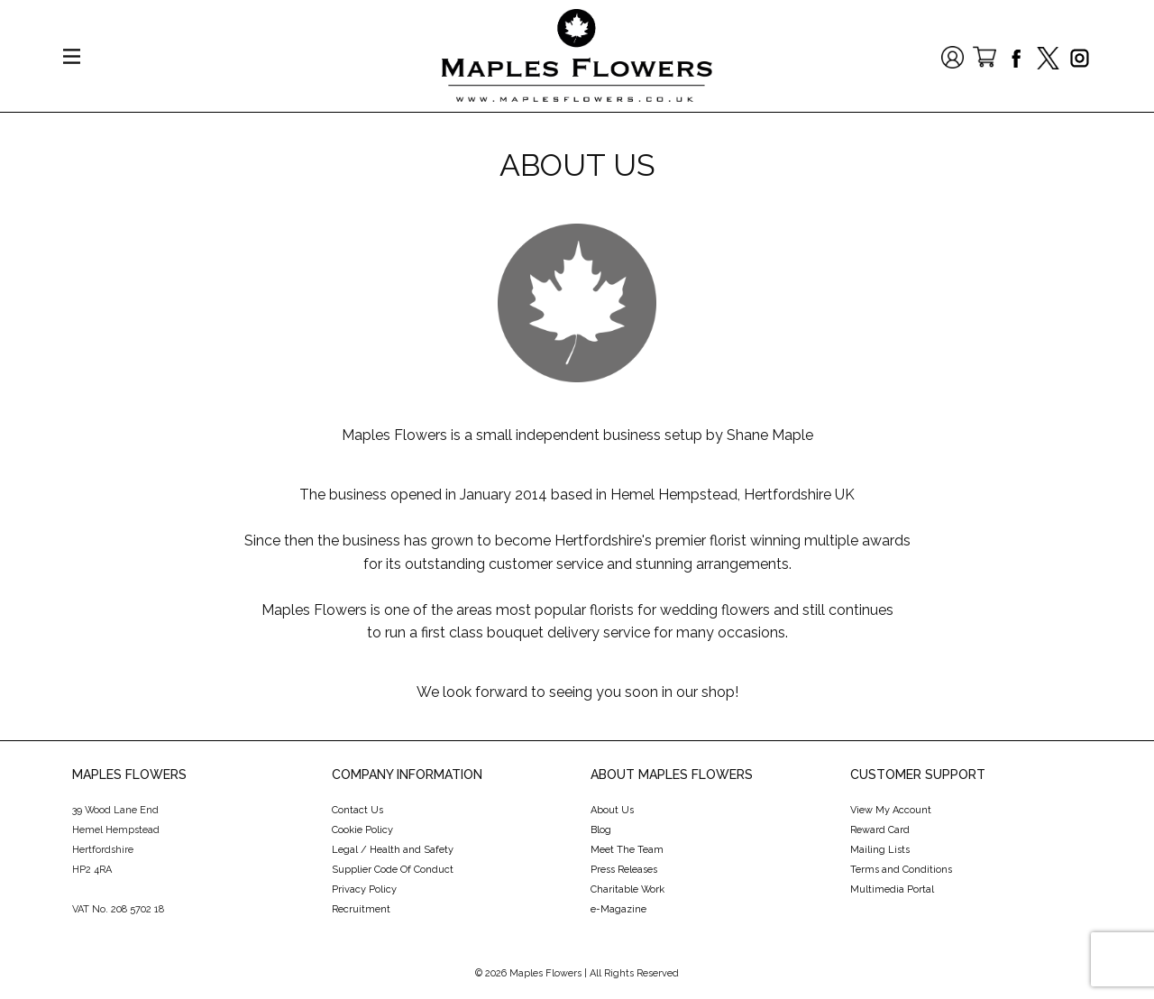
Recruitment (361, 909)
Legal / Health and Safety (392, 850)
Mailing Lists (880, 850)
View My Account (890, 810)
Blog (601, 830)
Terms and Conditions (901, 869)
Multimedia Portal (892, 889)
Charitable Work (627, 889)
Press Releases (624, 869)
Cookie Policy (362, 830)
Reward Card (880, 830)
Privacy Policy (364, 889)
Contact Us (357, 810)
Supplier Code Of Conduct (392, 869)
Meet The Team (627, 850)
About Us (612, 810)
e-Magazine (618, 909)
